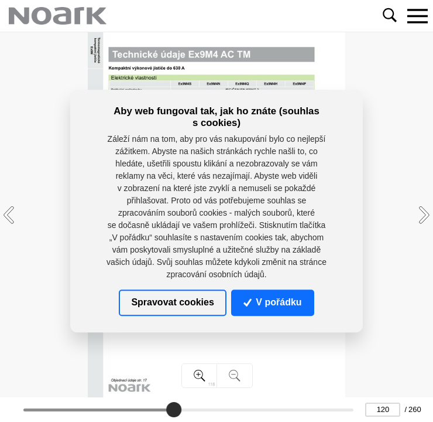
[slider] (173, 409)
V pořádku (272, 303)
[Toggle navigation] (417, 16)
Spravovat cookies (172, 303)
